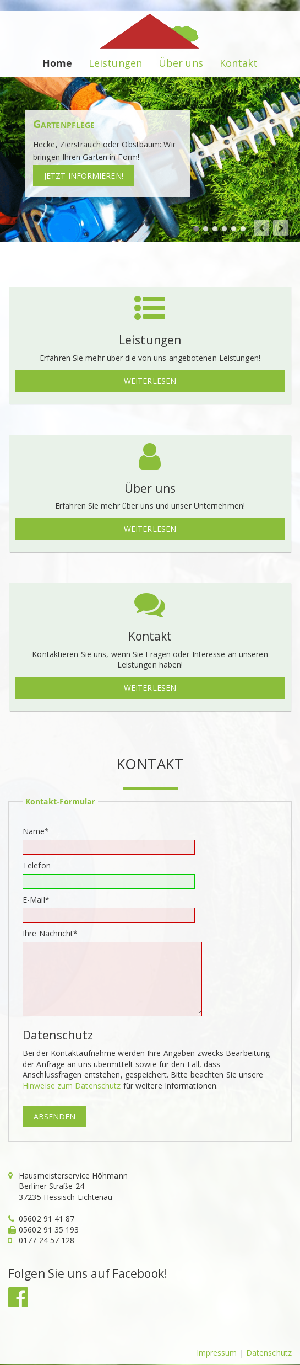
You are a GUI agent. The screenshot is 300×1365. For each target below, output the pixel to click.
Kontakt (239, 63)
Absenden (54, 1116)
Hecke (196, 228)
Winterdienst (243, 228)
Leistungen (115, 63)
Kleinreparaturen (224, 228)
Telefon (37, 865)
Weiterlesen (150, 381)
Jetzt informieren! (83, 175)
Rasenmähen (205, 228)
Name (40, 831)
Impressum (217, 1352)
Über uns (181, 63)
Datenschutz (269, 1352)
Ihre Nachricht (50, 933)
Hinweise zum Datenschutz (72, 1085)
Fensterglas (233, 228)
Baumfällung (214, 228)
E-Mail (40, 899)
